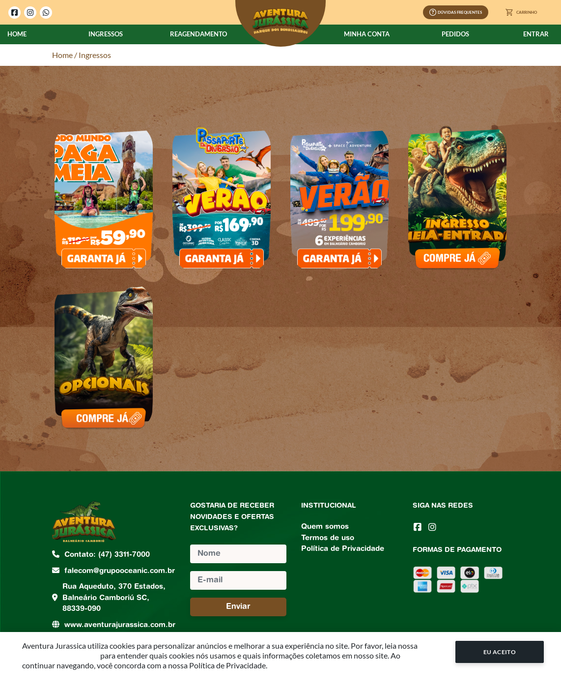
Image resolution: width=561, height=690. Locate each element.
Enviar (238, 607)
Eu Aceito (499, 652)
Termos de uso (327, 538)
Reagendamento (198, 34)
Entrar (536, 34)
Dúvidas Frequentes (455, 12)
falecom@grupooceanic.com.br (119, 571)
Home (17, 34)
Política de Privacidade (342, 549)
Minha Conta (367, 34)
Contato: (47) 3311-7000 (107, 555)
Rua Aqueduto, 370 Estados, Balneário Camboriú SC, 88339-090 (114, 598)
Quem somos (325, 527)
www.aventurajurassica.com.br (119, 625)
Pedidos (455, 34)
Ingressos (105, 34)
